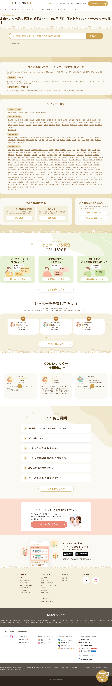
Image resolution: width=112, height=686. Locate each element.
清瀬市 (58, 125)
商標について (18, 669)
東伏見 (96, 177)
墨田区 (43, 120)
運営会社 (2, 667)
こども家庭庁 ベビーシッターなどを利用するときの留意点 (93, 667)
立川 (39, 170)
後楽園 (22, 162)
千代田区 (10, 120)
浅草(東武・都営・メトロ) (39, 150)
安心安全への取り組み (66, 3)
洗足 (90, 167)
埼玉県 (26, 112)
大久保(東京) (92, 152)
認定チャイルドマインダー (50, 137)
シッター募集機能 (67, 310)
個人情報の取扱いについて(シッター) (22, 667)
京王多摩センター (54, 160)
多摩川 (63, 170)
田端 (57, 170)
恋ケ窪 (17, 162)
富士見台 (30, 179)
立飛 (49, 170)
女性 (78, 137)
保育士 (17, 137)
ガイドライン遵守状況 (71, 667)
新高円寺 (96, 165)
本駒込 (91, 179)
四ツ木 (41, 184)
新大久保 (78, 165)
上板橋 (38, 157)
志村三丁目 (33, 165)
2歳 (43, 140)
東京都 (38, 112)
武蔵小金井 (49, 182)
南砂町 (32, 182)
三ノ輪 (43, 182)
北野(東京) (88, 157)
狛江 (48, 162)
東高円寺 (77, 177)
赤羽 (17, 150)
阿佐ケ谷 (27, 150)
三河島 (10, 182)
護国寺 (72, 162)
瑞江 (14, 182)
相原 (9, 150)
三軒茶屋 (16, 165)
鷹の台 (29, 170)
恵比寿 (68, 152)
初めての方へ (53, 3)
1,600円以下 (11, 140)
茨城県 (10, 112)
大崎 (98, 152)
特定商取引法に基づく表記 (6, 669)
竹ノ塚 (35, 170)
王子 (72, 152)
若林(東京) (64, 184)
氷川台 (53, 177)
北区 (99, 120)
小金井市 (98, 122)
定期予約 (10, 137)
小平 (43, 162)
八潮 (21, 187)
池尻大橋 (63, 150)
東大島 (64, 177)
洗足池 (95, 167)
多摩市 (80, 125)
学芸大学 (64, 157)
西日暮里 (78, 175)
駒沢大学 (57, 162)
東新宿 (10, 187)
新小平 (17, 167)
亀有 (55, 157)
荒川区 (10, 122)
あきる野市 (98, 125)
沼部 (96, 175)
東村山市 (21, 125)
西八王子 (85, 175)
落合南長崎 (88, 155)
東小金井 (84, 177)
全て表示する (12, 130)
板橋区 (15, 122)
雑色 (19, 170)
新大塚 (85, 165)
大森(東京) (27, 155)
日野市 (15, 125)
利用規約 (9, 667)
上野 (17, 152)
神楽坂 (10, 157)
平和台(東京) (72, 179)
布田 (43, 179)
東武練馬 (26, 172)
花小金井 (41, 177)
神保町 (43, 167)
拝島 (21, 177)
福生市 (40, 125)
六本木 (58, 184)
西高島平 (62, 175)
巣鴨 (47, 167)
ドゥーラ (63, 137)
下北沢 (51, 165)
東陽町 (32, 172)
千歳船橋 (10, 172)
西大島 (21, 175)
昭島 (21, 150)
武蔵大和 (89, 182)
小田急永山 (80, 155)
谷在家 (32, 187)
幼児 (79, 140)
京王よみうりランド (75, 160)
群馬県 (21, 112)
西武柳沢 (68, 167)
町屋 (100, 179)
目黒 (94, 182)
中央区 (17, 120)
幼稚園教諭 (23, 137)
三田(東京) (21, 182)
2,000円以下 (20, 140)
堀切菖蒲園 (84, 179)
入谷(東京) (11, 152)
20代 (83, 140)
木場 (9, 160)
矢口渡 (18, 184)
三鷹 (27, 182)
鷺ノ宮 (83, 162)
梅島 (35, 152)
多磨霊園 (90, 170)
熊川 (32, 160)
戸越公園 (49, 172)
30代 (87, 140)
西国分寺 (44, 175)
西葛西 (32, 175)
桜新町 (89, 162)
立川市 (51, 122)
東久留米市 (65, 125)
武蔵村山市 (73, 125)
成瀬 (100, 172)
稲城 (98, 150)
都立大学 (60, 172)
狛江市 (46, 125)
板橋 (78, 150)
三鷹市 (64, 122)
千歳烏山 (97, 170)
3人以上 (89, 137)
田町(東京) (79, 170)
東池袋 (58, 177)
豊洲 (55, 172)
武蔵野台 (82, 182)
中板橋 (67, 172)
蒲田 (27, 157)
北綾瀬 (71, 157)
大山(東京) (42, 155)
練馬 (9, 177)
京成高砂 (99, 160)
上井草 (32, 157)
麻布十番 (81, 184)
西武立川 (61, 167)
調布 (16, 172)
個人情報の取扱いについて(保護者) (42, 667)
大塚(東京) (19, 155)
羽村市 (92, 125)
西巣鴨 (56, 175)
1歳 (40, 140)
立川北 (44, 170)
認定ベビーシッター (35, 137)
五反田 (78, 162)
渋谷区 (78, 120)
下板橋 (46, 165)
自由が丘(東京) (34, 167)
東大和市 (52, 125)
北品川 (76, 157)
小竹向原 (38, 162)
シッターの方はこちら (99, 3)
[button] (46, 337)
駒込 (52, 162)
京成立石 (10, 162)
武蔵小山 (57, 182)
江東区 (49, 120)
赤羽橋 (100, 184)
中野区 (83, 120)
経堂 (13, 160)
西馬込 (92, 175)
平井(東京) (23, 179)
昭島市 (80, 122)
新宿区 (26, 120)
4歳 (50, 140)
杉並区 (89, 120)
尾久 (60, 155)
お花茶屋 (96, 155)
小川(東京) (50, 155)
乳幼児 (74, 140)
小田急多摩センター (69, 155)
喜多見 (95, 157)
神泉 (21, 167)
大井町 (84, 152)
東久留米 (70, 177)
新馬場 (26, 167)
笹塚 (93, 162)
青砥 (13, 150)
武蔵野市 (57, 122)
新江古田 (71, 165)
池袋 (74, 150)
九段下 (24, 160)
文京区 (32, 120)
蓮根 (30, 177)
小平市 (10, 125)
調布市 (86, 122)
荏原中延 (61, 152)
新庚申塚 (16, 187)
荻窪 (56, 155)
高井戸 (24, 170)
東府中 (101, 177)
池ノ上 (69, 150)
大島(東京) (11, 155)
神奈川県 (44, 112)
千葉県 (32, 112)
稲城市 (86, 125)
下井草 (40, 165)
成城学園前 (53, 167)
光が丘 (47, 177)
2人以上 (83, 137)
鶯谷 (21, 152)
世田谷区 (71, 120)
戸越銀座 (42, 172)
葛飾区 (32, 122)
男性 (74, 137)
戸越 (37, 172)
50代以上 (98, 140)
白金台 (95, 184)
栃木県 (15, 112)
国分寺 (28, 162)
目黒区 (60, 120)
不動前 (60, 179)
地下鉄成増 (41, 152)
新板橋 (65, 165)
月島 (20, 172)
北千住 (82, 157)
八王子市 (45, 122)
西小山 (50, 175)
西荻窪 (26, 175)
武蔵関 (69, 182)
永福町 (48, 152)
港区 (21, 120)
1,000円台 (97, 137)
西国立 (38, 175)
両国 (46, 184)
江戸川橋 (54, 152)
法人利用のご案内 (81, 3)
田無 (53, 170)
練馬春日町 (15, 177)
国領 (32, 162)
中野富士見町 (74, 172)
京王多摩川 (44, 160)
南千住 (37, 182)
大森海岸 (34, 155)
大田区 (65, 120)
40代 (92, 140)
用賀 (36, 184)
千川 (82, 167)
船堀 (65, 179)
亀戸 (59, 157)
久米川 (38, 160)
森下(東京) (11, 184)
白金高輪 (88, 184)
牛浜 (25, 152)
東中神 (90, 177)
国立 (28, 160)
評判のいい (11, 142)
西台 (67, 175)
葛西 (14, 157)
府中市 (75, 122)
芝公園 (26, 165)
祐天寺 (31, 184)
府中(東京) (49, 179)
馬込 (96, 179)
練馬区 (21, 122)
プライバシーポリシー (58, 667)
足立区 (26, 122)
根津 (100, 175)
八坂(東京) (24, 184)
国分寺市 (28, 125)
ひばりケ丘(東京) (13, 179)
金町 (23, 157)
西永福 (10, 175)
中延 (81, 172)
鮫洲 (98, 162)
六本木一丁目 (73, 184)
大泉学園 (78, 152)
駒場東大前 (65, 162)
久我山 (18, 160)
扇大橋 (26, 187)
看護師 (69, 137)
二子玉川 (37, 179)
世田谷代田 (76, 167)
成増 (96, 172)
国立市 (35, 125)
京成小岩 (92, 160)
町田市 (92, 122)
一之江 (94, 150)
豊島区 (94, 120)
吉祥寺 (101, 157)
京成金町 (85, 160)
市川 (89, 150)
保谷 (78, 179)
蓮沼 (25, 177)
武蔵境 (64, 182)
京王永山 (64, 160)
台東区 (38, 120)
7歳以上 (62, 140)
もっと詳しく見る (59, 488)
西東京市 (10, 127)
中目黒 (92, 172)
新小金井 (10, 167)
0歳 (36, 140)
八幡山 (35, 177)
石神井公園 (58, 165)
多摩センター (70, 170)
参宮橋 (10, 165)
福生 (55, 179)
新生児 (68, 140)
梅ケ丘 (30, 152)
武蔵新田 (75, 182)
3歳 (47, 140)
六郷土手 (51, 184)
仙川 (86, 167)
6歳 (58, 140)
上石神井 (44, 157)
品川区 (54, 120)
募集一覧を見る (59, 344)
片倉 (19, 157)
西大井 (15, 175)
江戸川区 (38, 122)
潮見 (21, 165)
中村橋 (86, 172)
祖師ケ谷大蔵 (12, 170)
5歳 (54, 140)
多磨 (85, 170)
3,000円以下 (30, 140)
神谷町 (50, 157)
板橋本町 (83, 150)
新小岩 (90, 165)
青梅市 (69, 122)
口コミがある (20, 142)
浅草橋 (51, 150)
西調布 (72, 175)
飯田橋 (57, 150)
